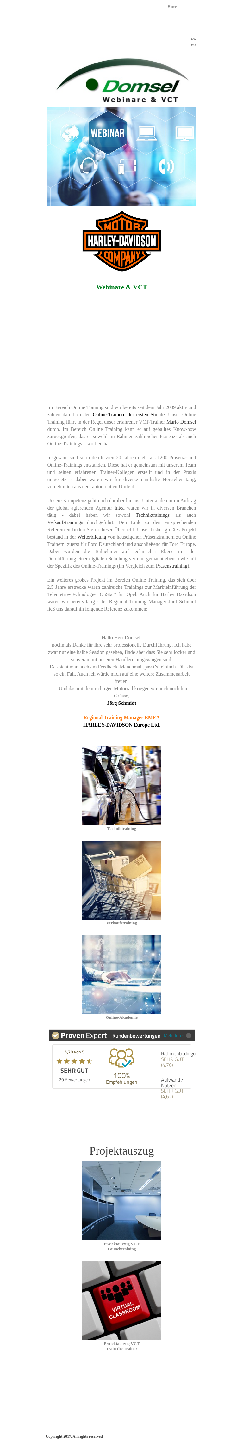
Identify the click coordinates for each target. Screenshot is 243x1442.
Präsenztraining (172, 566)
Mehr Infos (177, 1035)
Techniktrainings (153, 515)
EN (193, 45)
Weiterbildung (92, 537)
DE (193, 38)
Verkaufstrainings (65, 522)
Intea (120, 507)
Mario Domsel (181, 422)
